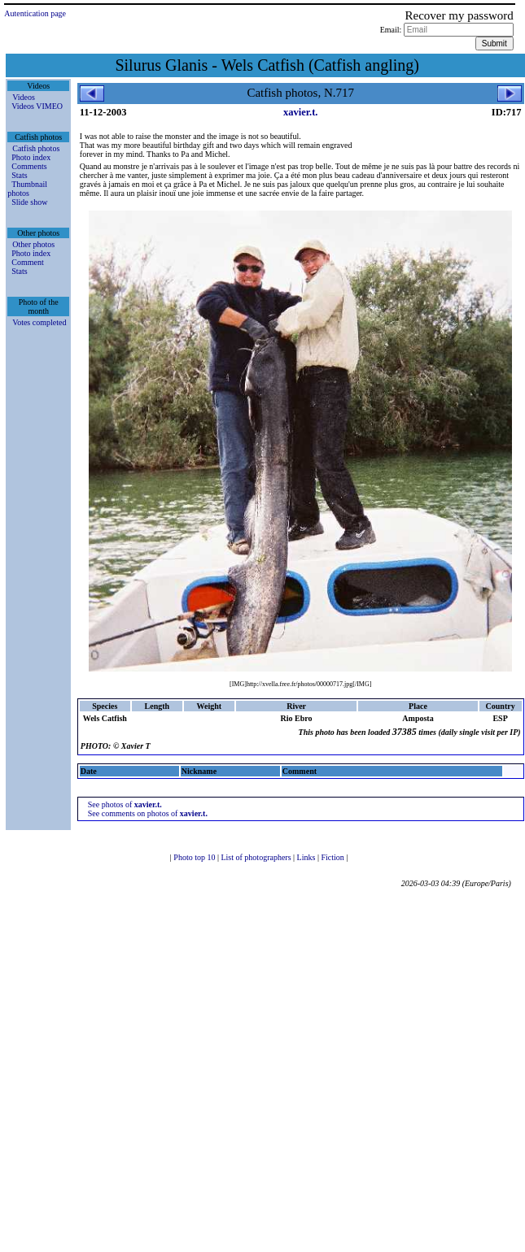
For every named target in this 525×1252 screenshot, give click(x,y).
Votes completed (39, 322)
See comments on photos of (148, 813)
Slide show (29, 202)
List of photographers (257, 857)
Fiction (333, 857)
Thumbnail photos (27, 189)
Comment (27, 262)
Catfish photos (35, 148)
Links (307, 857)
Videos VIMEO (37, 106)
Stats (19, 175)
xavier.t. (300, 112)
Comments (28, 166)
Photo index (30, 157)
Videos (23, 97)
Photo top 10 (195, 857)
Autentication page (35, 13)
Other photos (33, 244)
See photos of (125, 804)
